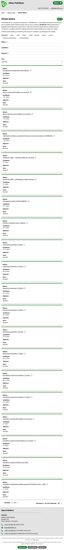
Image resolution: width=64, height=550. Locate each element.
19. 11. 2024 (6, 228)
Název (4, 42)
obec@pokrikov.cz (57, 8)
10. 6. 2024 (6, 402)
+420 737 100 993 (10, 533)
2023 (31, 35)
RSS (60, 19)
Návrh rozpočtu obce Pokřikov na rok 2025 (18, 114)
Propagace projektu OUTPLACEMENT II (16, 201)
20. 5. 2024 (6, 380)
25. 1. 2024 (6, 293)
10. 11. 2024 (6, 75)
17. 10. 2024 (6, 337)
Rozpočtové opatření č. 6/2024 (14, 332)
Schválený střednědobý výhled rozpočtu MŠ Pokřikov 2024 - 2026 (25, 484)
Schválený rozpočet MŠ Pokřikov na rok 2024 (18, 419)
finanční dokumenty (9, 38)
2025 (44, 35)
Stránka (7, 503)
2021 (18, 35)
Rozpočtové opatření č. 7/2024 (14, 354)
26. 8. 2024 (6, 271)
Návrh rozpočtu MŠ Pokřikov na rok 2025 (17, 92)
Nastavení (42, 547)
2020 (12, 35)
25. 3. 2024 (6, 249)
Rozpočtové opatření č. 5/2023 (14, 288)
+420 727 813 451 (42, 8)
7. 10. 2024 (6, 141)
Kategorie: (4, 35)
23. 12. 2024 (6, 467)
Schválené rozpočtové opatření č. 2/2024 (17, 375)
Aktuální (5, 83)
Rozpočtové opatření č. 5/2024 (14, 310)
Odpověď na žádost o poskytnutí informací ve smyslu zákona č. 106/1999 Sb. (29, 136)
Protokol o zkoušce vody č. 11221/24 (15, 223)
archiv (51, 35)
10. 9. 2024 (6, 315)
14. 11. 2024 (6, 206)
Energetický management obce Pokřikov (17, 70)
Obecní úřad (11, 13)
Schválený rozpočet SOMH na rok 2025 (15, 462)
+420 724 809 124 (10, 530)
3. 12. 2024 (6, 97)
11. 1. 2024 (5, 162)
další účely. (36, 539)
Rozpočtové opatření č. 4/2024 (14, 266)
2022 (24, 35)
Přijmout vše (22, 547)
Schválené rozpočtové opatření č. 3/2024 (17, 397)
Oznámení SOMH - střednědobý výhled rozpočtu (20, 179)
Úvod (3, 13)
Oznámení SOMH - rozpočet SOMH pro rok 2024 (19, 158)
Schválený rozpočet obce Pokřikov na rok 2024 (19, 441)
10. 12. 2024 (6, 358)
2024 (37, 35)
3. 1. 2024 (5, 424)
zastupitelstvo (24, 38)
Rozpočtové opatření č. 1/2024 (14, 245)
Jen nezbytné (32, 547)
